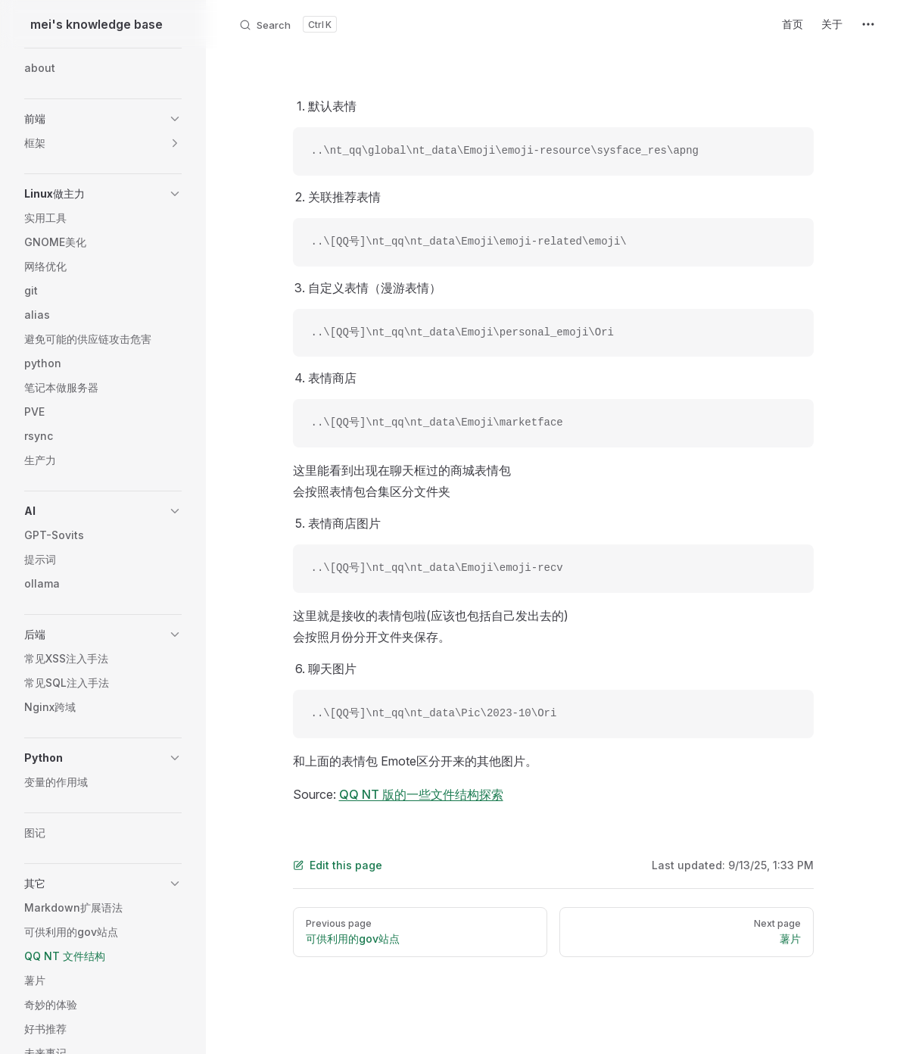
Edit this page (337, 865)
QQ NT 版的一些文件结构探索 (421, 794)
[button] (103, 119)
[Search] (287, 24)
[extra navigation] (868, 24)
